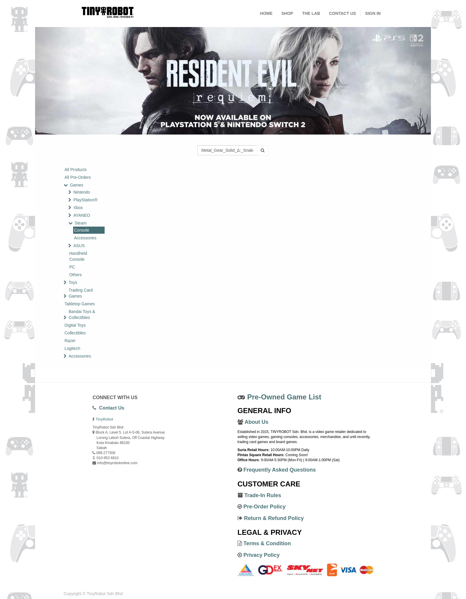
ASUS (79, 245)
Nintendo (81, 192)
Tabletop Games (79, 303)
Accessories (85, 238)
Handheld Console (78, 256)
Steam (80, 223)
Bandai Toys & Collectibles (82, 314)
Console (81, 230)
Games (76, 185)
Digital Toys (75, 325)
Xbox (78, 207)
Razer (69, 340)
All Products (75, 169)
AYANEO (81, 215)
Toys (73, 282)
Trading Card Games (81, 293)
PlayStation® (85, 199)
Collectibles (75, 333)
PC (72, 267)
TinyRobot (104, 419)
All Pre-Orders (77, 177)
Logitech (72, 348)
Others (75, 274)
